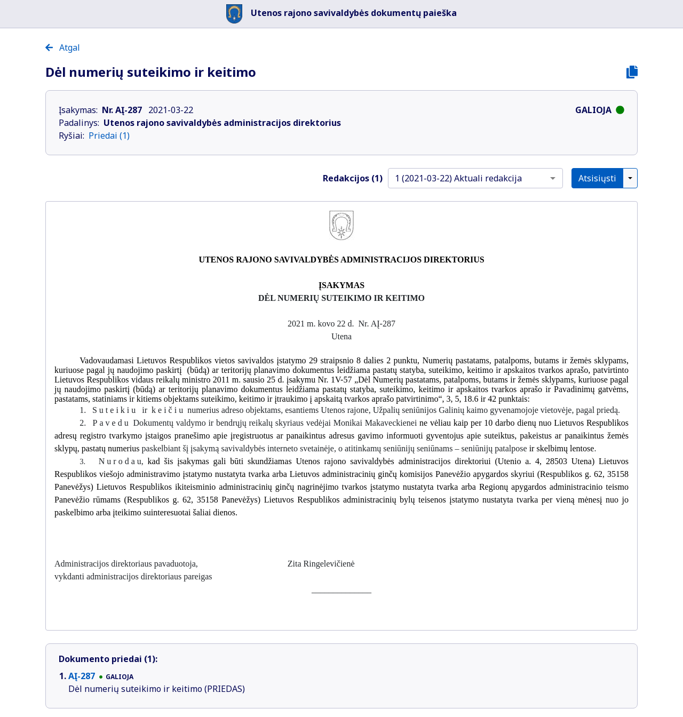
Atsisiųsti (597, 178)
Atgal (62, 47)
